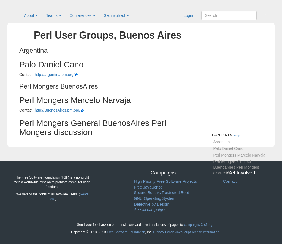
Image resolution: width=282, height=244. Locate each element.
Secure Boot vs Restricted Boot (161, 192)
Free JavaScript (148, 187)
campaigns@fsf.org (198, 225)
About (31, 15)
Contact (230, 181)
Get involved (116, 15)
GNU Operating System (154, 198)
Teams (53, 15)
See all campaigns (150, 210)
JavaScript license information (197, 232)
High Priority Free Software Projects (165, 181)
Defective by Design (151, 204)
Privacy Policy (163, 232)
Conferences (82, 15)
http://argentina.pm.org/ (55, 74)
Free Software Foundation (126, 232)
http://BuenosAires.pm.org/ (57, 110)
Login (188, 15)
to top (237, 135)
